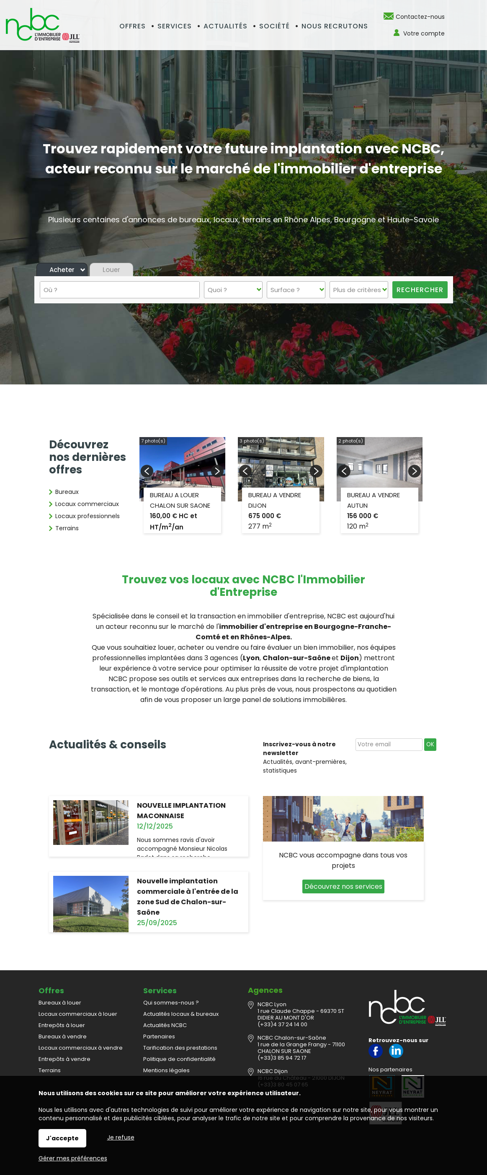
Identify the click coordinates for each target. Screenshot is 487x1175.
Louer (111, 269)
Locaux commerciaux (87, 504)
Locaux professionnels (87, 516)
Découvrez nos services (343, 886)
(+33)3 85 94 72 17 (282, 1058)
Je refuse (120, 1137)
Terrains (67, 528)
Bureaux (67, 492)
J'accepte (62, 1138)
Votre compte (424, 33)
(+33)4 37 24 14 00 (282, 1024)
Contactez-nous (420, 17)
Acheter (62, 269)
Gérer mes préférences (73, 1158)
